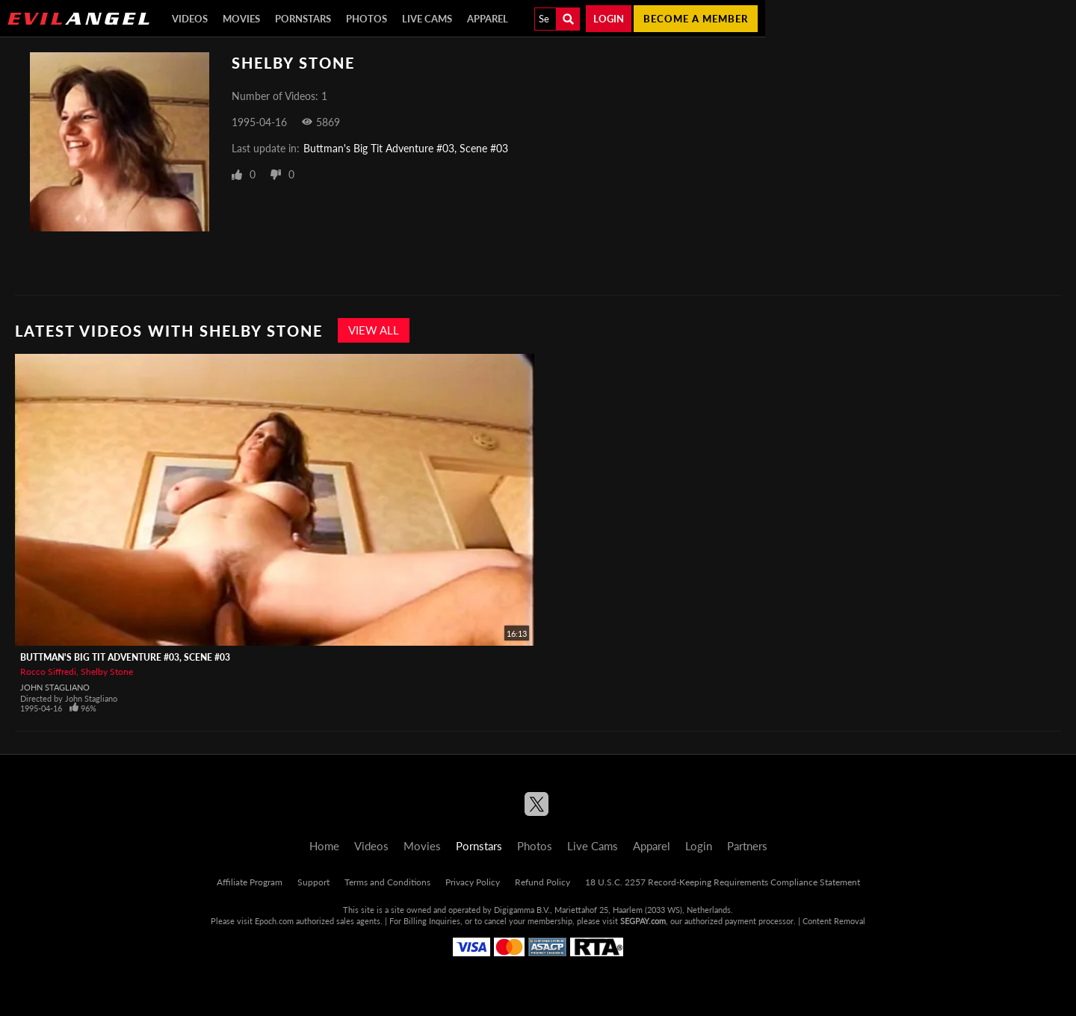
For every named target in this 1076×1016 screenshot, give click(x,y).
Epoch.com (274, 921)
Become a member (695, 19)
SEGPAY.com (643, 921)
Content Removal (834, 921)
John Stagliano (55, 687)
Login (608, 19)
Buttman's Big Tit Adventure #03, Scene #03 (405, 148)
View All (373, 330)
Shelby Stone (107, 671)
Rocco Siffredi (48, 671)
